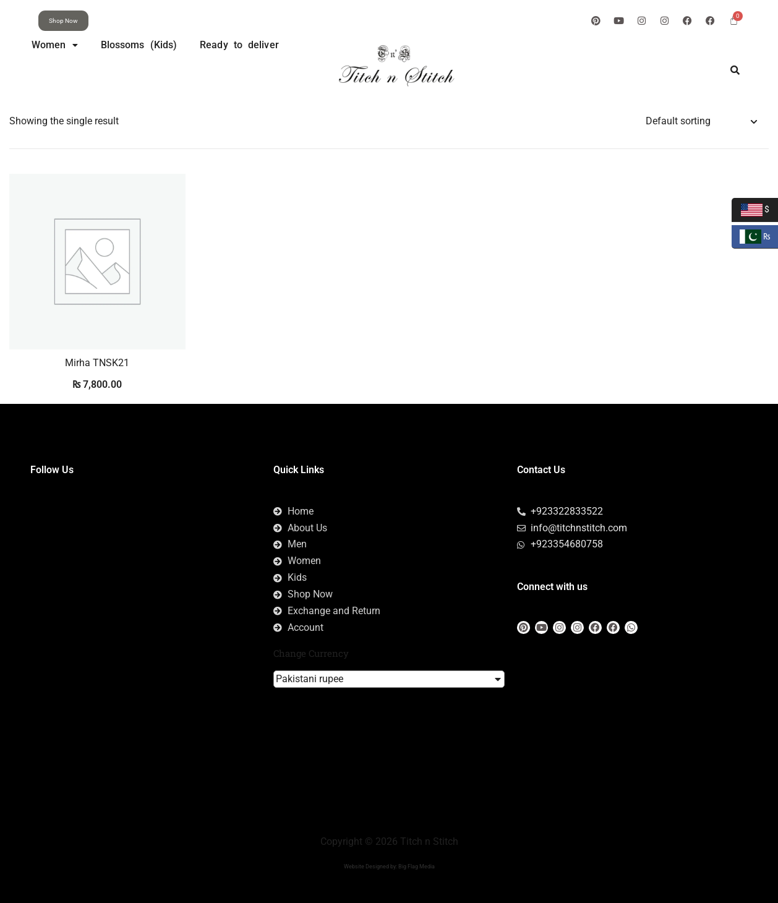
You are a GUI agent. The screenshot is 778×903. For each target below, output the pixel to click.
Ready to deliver (239, 45)
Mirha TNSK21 (97, 363)
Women (55, 45)
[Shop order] (701, 121)
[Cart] (733, 20)
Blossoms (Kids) (139, 45)
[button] (54, 45)
